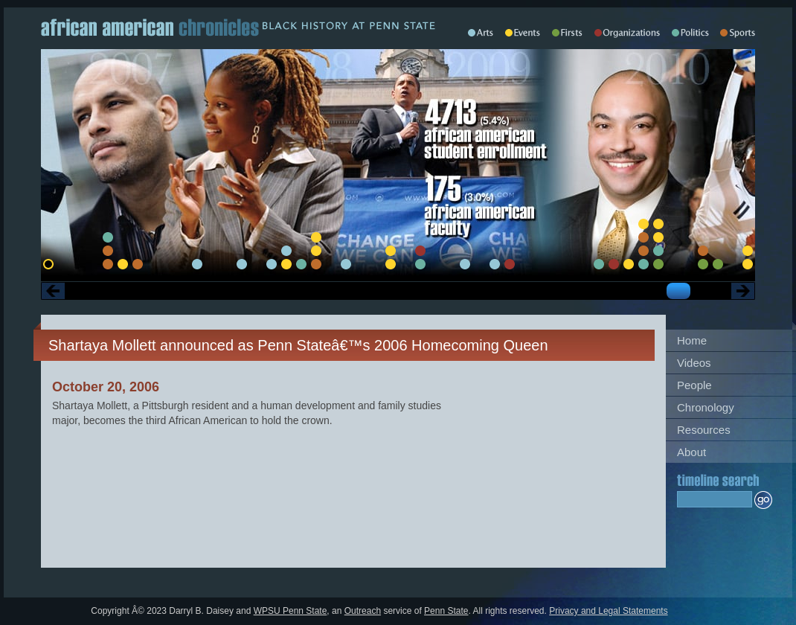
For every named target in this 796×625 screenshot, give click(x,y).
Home (692, 340)
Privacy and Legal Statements (608, 611)
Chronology (705, 407)
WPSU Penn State (290, 611)
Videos (694, 362)
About (691, 452)
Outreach (362, 611)
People (694, 385)
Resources (704, 429)
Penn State (446, 611)
